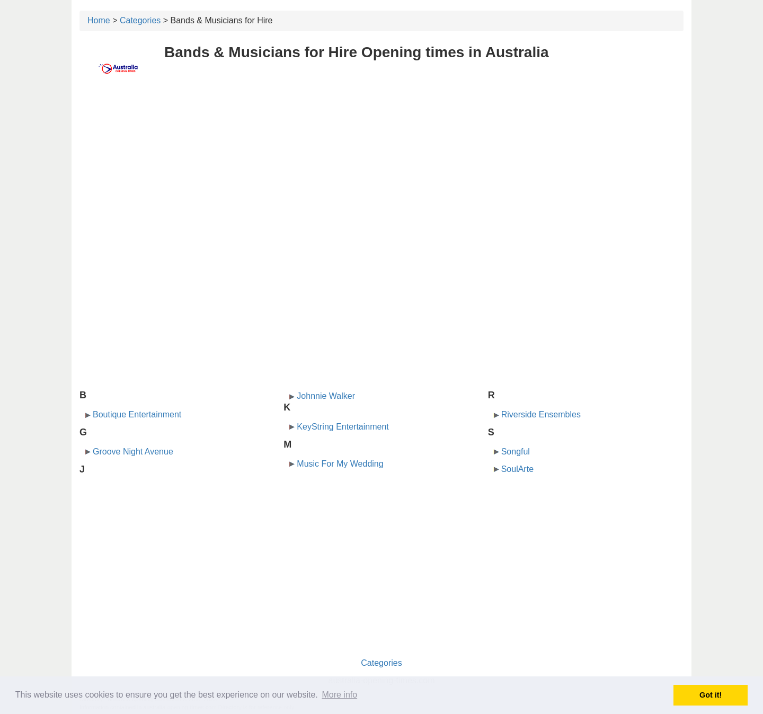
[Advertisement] (381, 168)
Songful (515, 451)
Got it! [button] (710, 695)
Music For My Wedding (340, 463)
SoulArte (517, 469)
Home (98, 20)
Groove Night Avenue (133, 451)
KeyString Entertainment (342, 426)
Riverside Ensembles (541, 414)
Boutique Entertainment (137, 414)
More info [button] (339, 694)
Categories (140, 20)
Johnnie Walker (326, 395)
